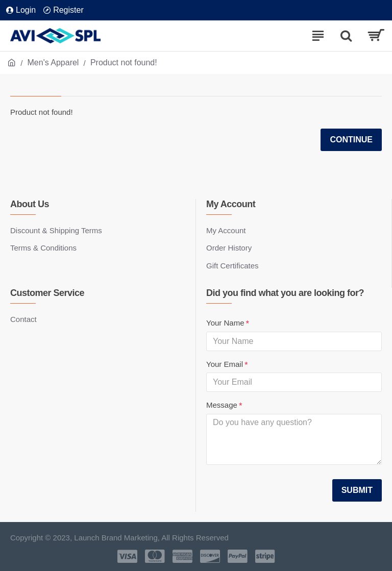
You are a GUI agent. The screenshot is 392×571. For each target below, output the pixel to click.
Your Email (224, 364)
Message (221, 405)
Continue (351, 139)
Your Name (225, 322)
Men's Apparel (53, 62)
